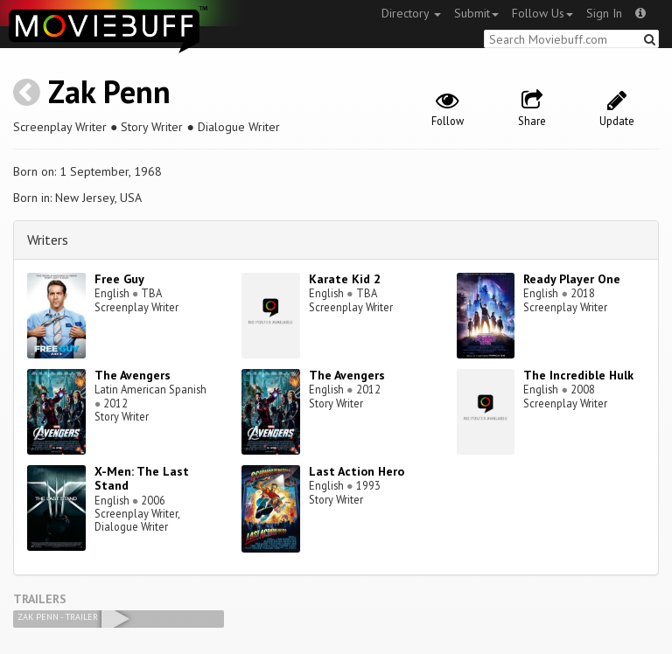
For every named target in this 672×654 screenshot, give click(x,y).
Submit (476, 13)
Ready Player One (571, 279)
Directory (411, 13)
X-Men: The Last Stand (141, 478)
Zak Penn (109, 91)
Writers (47, 239)
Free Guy (119, 279)
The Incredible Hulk (578, 375)
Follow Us (542, 13)
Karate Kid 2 (345, 279)
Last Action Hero (356, 471)
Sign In (604, 13)
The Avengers (132, 375)
